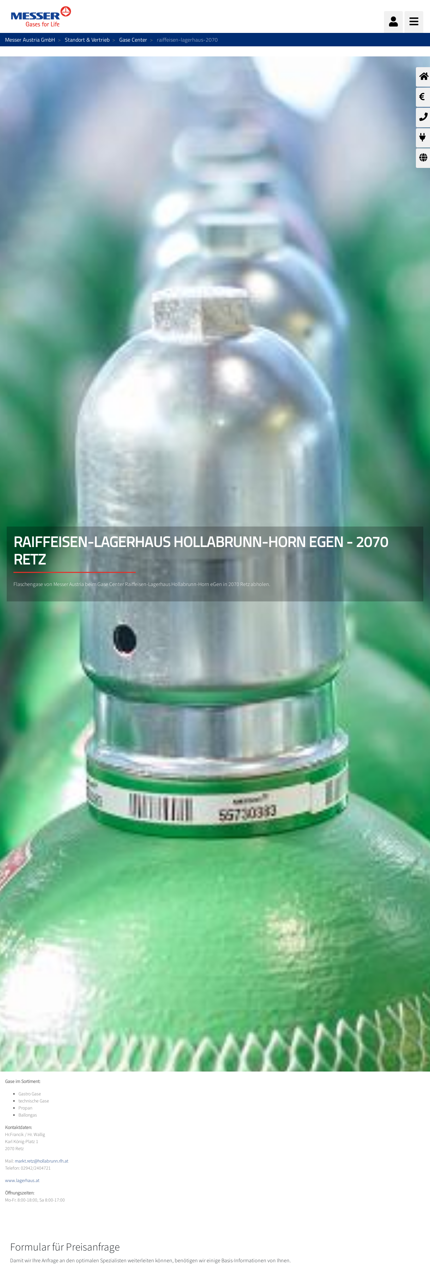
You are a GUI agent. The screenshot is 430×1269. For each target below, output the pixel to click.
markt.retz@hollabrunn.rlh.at (41, 1161)
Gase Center (133, 40)
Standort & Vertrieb (87, 40)
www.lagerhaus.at (22, 1180)
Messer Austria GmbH (30, 40)
